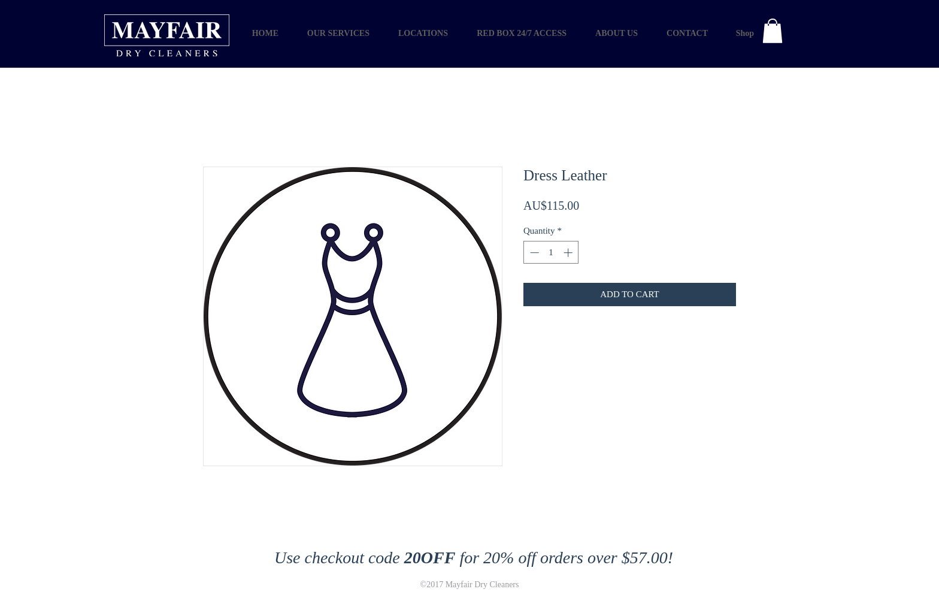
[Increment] (569, 252)
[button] (772, 31)
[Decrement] (533, 252)
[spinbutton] (551, 252)
